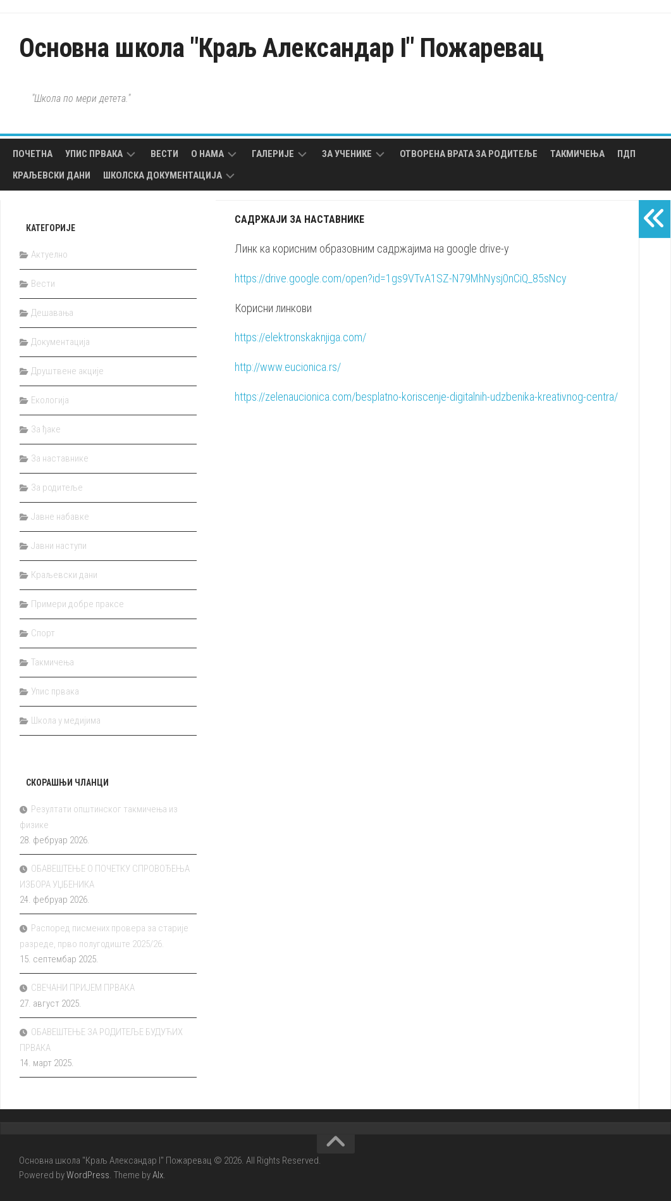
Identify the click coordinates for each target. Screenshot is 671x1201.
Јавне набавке (60, 516)
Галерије (273, 154)
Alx (157, 1175)
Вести (164, 154)
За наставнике (60, 458)
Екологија (50, 400)
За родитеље (57, 487)
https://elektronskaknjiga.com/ (302, 337)
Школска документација (162, 175)
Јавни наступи (59, 545)
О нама (207, 154)
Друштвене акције (67, 371)
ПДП (626, 154)
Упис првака (94, 154)
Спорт (43, 633)
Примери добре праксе (77, 604)
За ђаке (46, 429)
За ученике (347, 154)
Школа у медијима (66, 720)
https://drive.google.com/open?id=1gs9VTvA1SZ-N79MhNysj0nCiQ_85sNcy (401, 278)
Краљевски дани (51, 175)
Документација (60, 342)
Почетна (32, 154)
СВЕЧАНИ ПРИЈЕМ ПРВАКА (83, 987)
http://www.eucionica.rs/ (288, 367)
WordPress (87, 1175)
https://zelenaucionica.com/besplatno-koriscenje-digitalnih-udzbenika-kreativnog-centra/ (426, 396)
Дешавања (52, 312)
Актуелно (49, 254)
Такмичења (577, 154)
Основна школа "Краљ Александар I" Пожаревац (281, 47)
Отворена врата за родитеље (469, 154)
